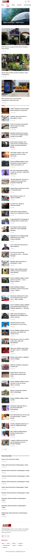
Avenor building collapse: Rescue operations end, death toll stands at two (19, 332)
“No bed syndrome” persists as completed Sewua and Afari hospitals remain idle (19, 181)
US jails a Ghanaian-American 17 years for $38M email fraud (19, 424)
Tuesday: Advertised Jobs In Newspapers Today (18, 117)
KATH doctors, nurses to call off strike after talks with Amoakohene (19, 340)
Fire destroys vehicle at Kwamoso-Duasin (17, 204)
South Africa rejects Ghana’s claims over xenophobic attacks (19, 212)
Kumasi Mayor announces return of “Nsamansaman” (19, 189)
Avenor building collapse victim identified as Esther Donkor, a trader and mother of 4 (19, 163)
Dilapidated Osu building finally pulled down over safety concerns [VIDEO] (19, 237)
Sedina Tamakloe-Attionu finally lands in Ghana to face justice (19, 109)
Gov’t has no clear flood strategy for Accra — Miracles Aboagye (19, 254)
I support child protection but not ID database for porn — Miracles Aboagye (19, 442)
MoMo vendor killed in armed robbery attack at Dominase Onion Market (18, 270)
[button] (26, 1)
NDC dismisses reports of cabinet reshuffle (17, 196)
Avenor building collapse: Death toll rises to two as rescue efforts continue (19, 383)
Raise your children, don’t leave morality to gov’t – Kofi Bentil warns (19, 349)
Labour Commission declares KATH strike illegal (18, 391)
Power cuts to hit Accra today (10, 459)
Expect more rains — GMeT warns (13, 22)
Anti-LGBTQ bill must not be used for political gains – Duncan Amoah (19, 416)
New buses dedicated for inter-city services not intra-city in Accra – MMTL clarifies (19, 297)
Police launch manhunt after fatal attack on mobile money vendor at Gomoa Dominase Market (19, 144)
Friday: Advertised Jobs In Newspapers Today (15, 465)
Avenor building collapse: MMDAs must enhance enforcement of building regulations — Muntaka (19, 306)
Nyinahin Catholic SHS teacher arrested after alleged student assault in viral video (19, 134)
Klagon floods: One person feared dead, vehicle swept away (18, 374)
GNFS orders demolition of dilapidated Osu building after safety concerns (19, 315)
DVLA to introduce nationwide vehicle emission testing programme (19, 125)
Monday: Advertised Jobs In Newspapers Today (18, 262)
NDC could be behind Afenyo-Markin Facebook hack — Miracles (18, 433)
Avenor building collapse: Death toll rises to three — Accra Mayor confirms (19, 279)
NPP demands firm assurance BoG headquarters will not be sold (11, 99)
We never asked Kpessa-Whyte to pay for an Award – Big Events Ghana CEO (19, 172)
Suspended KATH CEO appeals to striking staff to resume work (19, 220)
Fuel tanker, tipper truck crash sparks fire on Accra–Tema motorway (19, 154)
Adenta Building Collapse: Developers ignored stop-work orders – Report (19, 288)
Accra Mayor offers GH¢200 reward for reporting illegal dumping (18, 228)
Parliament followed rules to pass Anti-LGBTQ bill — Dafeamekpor (18, 407)
